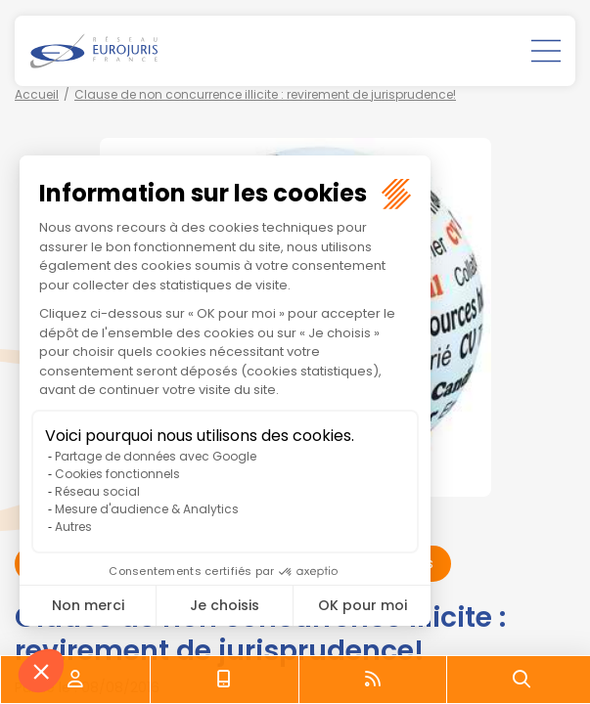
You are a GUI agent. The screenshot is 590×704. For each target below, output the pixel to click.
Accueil (37, 94)
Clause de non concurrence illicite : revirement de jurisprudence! (265, 94)
